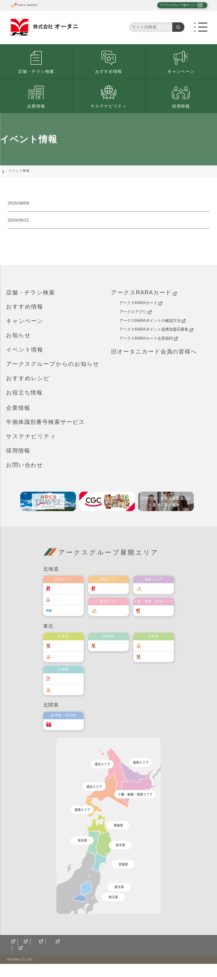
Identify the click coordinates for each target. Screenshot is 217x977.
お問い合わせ (24, 471)
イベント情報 (24, 356)
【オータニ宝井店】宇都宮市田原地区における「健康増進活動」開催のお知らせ (131, 207)
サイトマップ (19, 961)
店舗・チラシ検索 (36, 71)
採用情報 (181, 106)
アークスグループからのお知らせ (52, 370)
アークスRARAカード (144, 299)
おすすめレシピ (28, 385)
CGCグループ (52, 961)
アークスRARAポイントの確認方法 (152, 327)
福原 (151, 617)
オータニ (65, 731)
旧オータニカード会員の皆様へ (154, 358)
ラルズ (63, 595)
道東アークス (158, 595)
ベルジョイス (68, 663)
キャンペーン (180, 71)
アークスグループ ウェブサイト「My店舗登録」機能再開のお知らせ (125, 226)
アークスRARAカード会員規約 (148, 345)
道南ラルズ (112, 595)
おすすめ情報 (108, 71)
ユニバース (67, 652)
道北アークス (113, 617)
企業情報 (36, 106)
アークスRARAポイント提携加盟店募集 (156, 336)
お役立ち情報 (24, 399)
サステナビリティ (108, 106)
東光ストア (67, 606)
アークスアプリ (135, 318)
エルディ (65, 617)
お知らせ (18, 342)
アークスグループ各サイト (173, 5)
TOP (10, 170)
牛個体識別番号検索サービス (45, 428)
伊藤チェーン (68, 685)
